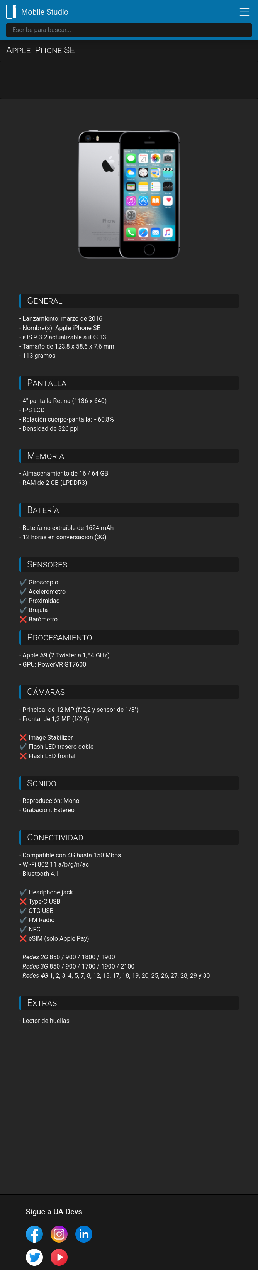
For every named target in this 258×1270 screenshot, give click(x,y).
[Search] (129, 30)
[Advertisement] (129, 80)
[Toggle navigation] (241, 11)
